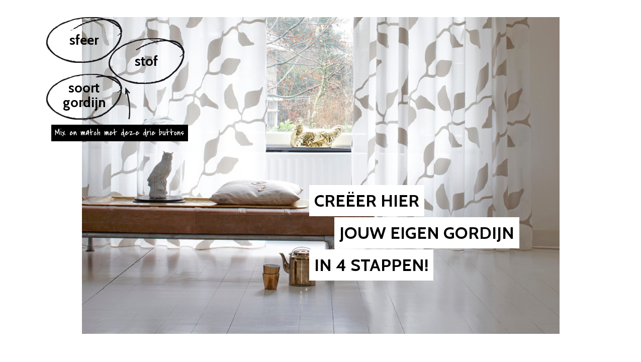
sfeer (84, 40)
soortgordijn (84, 95)
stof (146, 61)
